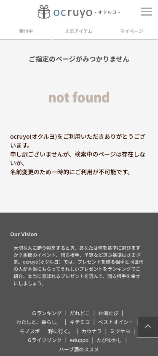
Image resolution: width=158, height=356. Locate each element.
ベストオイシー (116, 321)
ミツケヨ (120, 330)
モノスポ (30, 330)
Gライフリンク (45, 339)
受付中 (26, 30)
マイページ (131, 30)
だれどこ (80, 312)
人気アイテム (79, 30)
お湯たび (108, 312)
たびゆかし (109, 339)
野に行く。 (60, 330)
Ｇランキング (47, 312)
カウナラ (92, 330)
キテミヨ (80, 321)
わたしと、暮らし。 (39, 321)
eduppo (79, 339)
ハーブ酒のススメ (79, 349)
